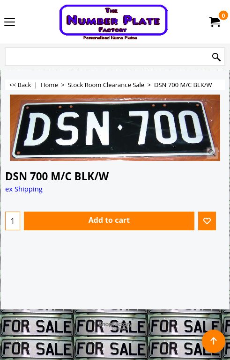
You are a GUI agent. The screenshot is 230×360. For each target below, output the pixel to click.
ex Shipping (24, 188)
